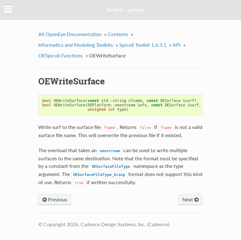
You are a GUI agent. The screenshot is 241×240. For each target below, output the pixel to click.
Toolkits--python (124, 10)
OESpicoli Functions (60, 55)
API (176, 45)
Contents (118, 34)
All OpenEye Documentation (69, 34)
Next (190, 199)
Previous (54, 199)
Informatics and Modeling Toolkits (75, 45)
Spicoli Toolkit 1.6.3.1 (142, 45)
